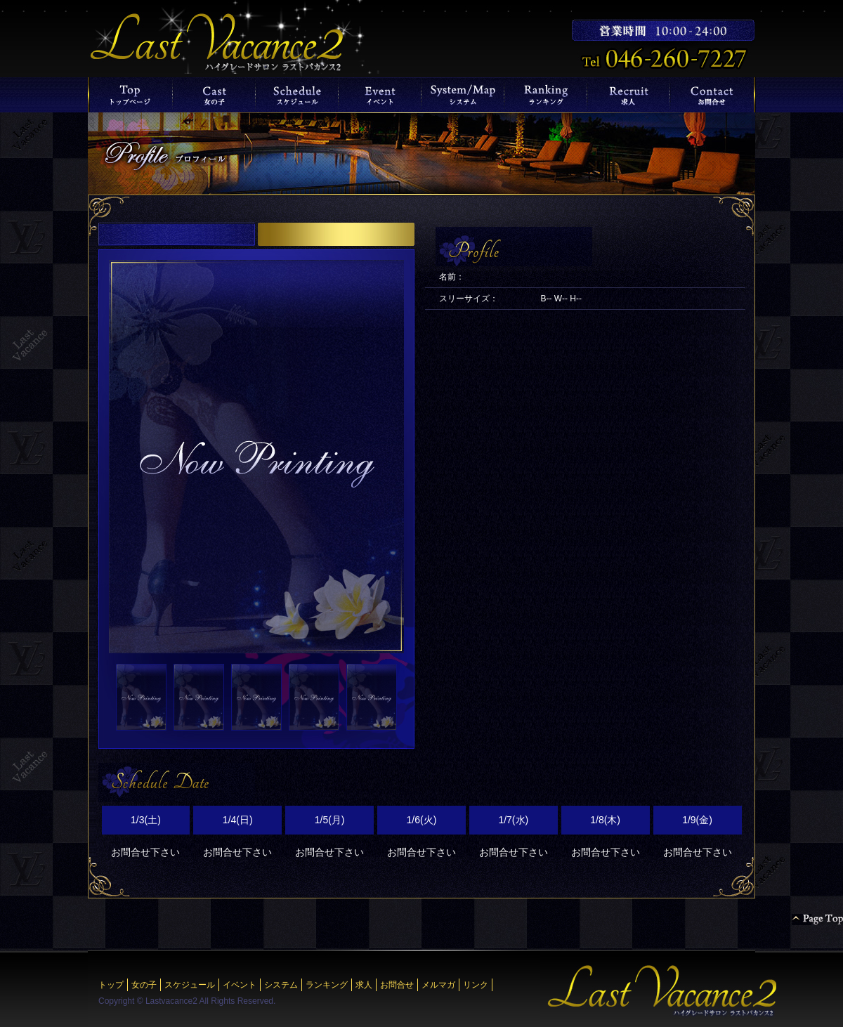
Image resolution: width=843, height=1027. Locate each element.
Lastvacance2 (171, 1001)
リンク (475, 985)
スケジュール (189, 985)
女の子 (144, 985)
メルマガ (438, 985)
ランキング (327, 985)
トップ (111, 985)
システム (281, 985)
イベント (239, 985)
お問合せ (397, 985)
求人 (363, 985)
